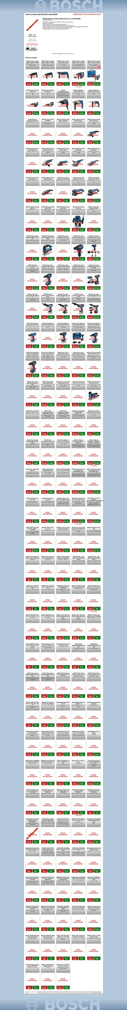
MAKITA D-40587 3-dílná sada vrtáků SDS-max (78, 586)
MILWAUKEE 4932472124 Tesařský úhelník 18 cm (32, 849)
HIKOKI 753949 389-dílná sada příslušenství (32, 936)
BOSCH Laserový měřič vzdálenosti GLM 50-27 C (78, 528)
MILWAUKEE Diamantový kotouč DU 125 (78, 645)
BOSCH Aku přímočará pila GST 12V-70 (93, 382)
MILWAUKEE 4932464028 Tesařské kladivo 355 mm (94, 820)
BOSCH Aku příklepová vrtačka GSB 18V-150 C (47, 353)
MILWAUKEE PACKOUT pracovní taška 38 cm (47, 732)
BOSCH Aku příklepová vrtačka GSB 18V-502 (93, 324)
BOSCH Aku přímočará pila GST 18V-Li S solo (32, 411)
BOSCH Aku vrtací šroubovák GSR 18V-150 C (93, 296)
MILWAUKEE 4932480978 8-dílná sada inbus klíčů (78, 878)
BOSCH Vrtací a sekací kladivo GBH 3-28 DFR (78, 62)
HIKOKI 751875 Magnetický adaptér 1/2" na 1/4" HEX (63, 936)
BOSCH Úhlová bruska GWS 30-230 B (48, 178)
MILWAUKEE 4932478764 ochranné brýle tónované (48, 907)
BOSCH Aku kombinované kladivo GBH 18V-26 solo (63, 412)
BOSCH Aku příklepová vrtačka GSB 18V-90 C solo (63, 324)
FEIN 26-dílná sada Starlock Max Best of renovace (63, 965)
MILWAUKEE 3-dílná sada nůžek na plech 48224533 (48, 703)
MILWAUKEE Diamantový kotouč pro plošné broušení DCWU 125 (63, 674)
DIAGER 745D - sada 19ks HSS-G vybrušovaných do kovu (32, 587)
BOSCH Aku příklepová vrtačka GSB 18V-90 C (78, 324)
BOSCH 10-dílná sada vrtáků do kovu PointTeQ (94, 615)
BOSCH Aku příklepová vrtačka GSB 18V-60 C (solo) (48, 324)
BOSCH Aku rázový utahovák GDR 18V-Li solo (32, 383)
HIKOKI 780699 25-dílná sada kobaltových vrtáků (63, 644)
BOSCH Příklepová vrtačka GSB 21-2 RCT (94, 91)
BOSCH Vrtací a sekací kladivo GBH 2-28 (63, 62)
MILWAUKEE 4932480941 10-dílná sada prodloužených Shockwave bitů (63, 878)
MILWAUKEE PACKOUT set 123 (63, 703)
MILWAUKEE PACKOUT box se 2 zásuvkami (63, 732)
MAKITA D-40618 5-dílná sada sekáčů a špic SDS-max (94, 586)
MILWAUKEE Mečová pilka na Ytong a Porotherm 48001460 (48, 791)
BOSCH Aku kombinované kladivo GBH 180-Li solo (48, 412)
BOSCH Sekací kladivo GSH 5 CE (32, 91)
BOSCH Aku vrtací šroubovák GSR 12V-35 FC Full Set (32, 266)
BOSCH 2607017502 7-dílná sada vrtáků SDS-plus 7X (47, 644)
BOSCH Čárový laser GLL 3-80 (48, 499)
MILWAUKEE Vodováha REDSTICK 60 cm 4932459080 (32, 820)
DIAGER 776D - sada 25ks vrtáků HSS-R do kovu (94, 558)
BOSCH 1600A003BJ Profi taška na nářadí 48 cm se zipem (63, 762)
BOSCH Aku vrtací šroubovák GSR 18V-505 (63, 266)
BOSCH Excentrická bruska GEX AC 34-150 (63, 178)
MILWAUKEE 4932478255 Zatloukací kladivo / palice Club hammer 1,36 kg (48, 849)
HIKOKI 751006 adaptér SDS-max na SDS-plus (63, 557)
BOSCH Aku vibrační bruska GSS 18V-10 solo (93, 411)
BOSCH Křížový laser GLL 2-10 (48, 528)
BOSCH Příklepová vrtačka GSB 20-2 (78, 91)
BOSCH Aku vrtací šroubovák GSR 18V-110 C (63, 296)
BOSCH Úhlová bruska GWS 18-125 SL (94, 120)
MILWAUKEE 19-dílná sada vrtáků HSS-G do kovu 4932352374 (63, 587)
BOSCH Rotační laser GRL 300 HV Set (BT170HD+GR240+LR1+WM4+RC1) (95, 499)
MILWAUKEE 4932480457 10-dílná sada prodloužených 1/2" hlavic (32, 907)
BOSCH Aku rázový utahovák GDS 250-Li (63, 353)
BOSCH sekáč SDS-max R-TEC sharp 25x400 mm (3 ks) (32, 615)
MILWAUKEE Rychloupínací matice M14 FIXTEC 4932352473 (78, 791)
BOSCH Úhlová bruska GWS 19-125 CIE (48, 149)
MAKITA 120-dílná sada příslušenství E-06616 (78, 907)
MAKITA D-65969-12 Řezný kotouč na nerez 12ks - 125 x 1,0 (32, 703)
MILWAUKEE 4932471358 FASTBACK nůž (94, 849)
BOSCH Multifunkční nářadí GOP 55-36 (48, 470)
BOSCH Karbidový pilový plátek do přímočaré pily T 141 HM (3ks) (32, 791)
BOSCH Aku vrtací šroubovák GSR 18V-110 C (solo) (48, 295)
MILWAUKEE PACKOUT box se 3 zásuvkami (78, 732)
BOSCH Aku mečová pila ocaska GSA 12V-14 (63, 382)
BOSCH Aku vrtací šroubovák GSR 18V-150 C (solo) (78, 295)
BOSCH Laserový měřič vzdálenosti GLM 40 (63, 528)
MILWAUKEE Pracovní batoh (94, 732)
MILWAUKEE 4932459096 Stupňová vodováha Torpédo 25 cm (63, 849)
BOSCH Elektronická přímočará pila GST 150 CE (32, 237)
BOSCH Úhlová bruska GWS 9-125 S (63, 149)
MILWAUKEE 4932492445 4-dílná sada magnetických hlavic (93, 878)
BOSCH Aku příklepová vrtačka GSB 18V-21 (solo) (32, 324)
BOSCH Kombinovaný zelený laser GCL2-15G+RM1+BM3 (63, 470)
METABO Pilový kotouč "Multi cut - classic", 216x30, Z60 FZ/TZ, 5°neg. (78, 674)
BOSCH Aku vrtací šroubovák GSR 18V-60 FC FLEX (93, 267)
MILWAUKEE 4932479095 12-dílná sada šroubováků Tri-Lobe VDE (32, 878)
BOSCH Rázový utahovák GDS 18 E (32, 120)
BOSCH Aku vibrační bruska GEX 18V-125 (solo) (32, 441)
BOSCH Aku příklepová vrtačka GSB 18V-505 (32, 353)
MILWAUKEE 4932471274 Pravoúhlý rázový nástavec (63, 819)
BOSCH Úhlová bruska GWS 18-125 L (78, 120)
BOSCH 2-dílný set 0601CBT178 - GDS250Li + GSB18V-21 (78, 441)
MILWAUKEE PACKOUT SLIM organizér (32, 732)
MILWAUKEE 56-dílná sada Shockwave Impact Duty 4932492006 (63, 791)
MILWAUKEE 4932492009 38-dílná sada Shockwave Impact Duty (48, 878)
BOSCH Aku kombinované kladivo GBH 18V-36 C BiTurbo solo (78, 412)
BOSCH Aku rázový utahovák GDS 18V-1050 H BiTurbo (94, 353)
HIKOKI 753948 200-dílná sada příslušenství (48, 936)
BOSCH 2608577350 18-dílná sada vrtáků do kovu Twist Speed (32, 645)
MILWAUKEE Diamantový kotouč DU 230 (93, 645)
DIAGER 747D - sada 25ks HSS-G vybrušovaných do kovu (48, 587)
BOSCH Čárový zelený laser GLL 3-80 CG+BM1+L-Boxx (78, 499)
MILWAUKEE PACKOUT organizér (93, 703)
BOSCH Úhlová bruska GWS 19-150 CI (32, 178)
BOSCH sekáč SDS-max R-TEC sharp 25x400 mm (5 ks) (48, 615)
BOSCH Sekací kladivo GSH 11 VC (48, 91)
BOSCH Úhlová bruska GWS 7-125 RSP (63, 120)
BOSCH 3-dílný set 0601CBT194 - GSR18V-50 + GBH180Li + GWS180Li (93, 441)
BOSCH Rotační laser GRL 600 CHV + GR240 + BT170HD (32, 528)
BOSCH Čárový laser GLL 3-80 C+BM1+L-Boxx (63, 499)
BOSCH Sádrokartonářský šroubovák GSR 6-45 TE (63, 92)
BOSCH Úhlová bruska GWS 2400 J (94, 149)
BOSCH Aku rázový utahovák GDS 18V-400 (78, 353)
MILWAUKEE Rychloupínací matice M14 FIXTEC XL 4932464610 (93, 791)
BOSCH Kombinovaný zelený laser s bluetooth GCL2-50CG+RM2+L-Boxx (94, 470)
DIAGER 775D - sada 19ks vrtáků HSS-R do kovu (78, 558)
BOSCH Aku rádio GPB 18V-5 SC (32, 470)
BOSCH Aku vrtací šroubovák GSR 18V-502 (47, 266)
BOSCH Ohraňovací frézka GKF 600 (93, 207)
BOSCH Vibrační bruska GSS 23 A (32, 207)
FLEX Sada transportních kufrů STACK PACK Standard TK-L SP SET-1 (94, 762)
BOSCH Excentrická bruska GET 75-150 (93, 178)
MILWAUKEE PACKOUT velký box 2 (78, 703)
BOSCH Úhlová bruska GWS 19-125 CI (32, 149)
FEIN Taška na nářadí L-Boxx (78, 761)
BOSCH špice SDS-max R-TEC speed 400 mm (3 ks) (63, 616)
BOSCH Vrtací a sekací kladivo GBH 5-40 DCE (94, 62)
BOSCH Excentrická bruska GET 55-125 (78, 178)
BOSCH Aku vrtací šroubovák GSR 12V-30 (78, 236)
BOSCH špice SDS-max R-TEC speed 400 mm (47, 557)
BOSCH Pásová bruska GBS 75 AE (47, 207)
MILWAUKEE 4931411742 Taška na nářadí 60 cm (48, 761)
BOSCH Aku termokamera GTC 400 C (48, 440)
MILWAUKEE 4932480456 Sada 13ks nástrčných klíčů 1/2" (78, 849)
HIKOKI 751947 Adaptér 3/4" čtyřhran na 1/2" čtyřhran (78, 936)
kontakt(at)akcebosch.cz (68, 53)
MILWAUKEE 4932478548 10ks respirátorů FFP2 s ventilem (63, 907)
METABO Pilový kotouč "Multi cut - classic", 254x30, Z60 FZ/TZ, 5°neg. (93, 674)
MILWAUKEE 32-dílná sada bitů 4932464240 (48, 819)
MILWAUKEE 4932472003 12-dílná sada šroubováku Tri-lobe (78, 820)
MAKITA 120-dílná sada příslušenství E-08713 (93, 907)
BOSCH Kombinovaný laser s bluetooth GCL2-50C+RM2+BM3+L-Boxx (78, 470)
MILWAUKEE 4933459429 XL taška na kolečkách (32, 761)
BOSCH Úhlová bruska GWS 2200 (78, 149)
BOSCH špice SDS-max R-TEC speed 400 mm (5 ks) (78, 616)
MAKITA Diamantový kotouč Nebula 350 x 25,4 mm (32, 675)
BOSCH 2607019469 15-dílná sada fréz (47, 965)
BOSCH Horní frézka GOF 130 (78, 207)
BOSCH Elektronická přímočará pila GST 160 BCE (47, 237)
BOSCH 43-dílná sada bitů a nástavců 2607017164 (32, 965)
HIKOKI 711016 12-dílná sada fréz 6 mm (93, 936)
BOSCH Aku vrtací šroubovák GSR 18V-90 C (32, 296)
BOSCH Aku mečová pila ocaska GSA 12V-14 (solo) (78, 382)
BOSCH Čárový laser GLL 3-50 (32, 499)
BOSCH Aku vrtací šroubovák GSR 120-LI (63, 236)
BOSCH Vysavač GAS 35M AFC (48, 120)
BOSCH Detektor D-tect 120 (93, 528)
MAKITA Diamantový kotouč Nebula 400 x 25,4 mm (48, 675)
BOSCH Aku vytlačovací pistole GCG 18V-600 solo (63, 440)
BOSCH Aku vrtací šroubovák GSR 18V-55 (78, 266)
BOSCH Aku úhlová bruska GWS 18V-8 (47, 382)
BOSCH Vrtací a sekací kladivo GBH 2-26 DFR (32, 62)
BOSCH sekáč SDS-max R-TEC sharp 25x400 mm (32, 557)
